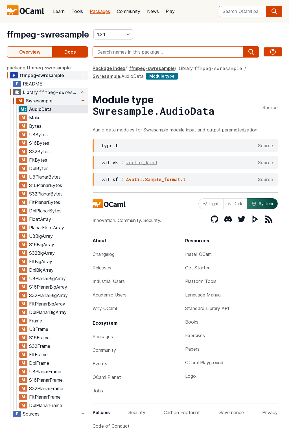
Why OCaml (105, 308)
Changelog (104, 254)
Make (35, 117)
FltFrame (38, 354)
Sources (31, 414)
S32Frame (39, 346)
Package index (109, 68)
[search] (274, 11)
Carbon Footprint (182, 412)
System (262, 203)
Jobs (98, 391)
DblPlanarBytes (45, 211)
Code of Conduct (111, 426)
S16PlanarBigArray (48, 287)
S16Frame (39, 337)
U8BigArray (41, 236)
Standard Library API (207, 308)
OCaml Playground (204, 362)
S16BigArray (41, 244)
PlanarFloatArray (46, 227)
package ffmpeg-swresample (39, 68)
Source (270, 107)
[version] (113, 34)
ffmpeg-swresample (48, 34)
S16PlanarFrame (46, 380)
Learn (59, 11)
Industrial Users (109, 281)
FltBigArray (40, 261)
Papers (192, 349)
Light (211, 203)
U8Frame (38, 329)
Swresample (39, 101)
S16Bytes (39, 143)
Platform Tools (200, 281)
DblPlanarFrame (45, 405)
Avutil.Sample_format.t (156, 179)
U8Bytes (38, 134)
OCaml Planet (107, 377)
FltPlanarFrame (45, 397)
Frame (35, 321)
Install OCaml (199, 254)
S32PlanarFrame (46, 388)
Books (191, 322)
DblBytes (39, 168)
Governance (231, 412)
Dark (235, 203)
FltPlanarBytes (44, 202)
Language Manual (203, 295)
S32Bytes (39, 151)
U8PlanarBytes (45, 177)
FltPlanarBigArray (47, 304)
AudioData (40, 109)
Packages (100, 11)
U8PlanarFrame (45, 371)
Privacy (270, 412)
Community (128, 11)
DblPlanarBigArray (48, 312)
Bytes (35, 126)
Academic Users (109, 295)
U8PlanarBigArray (47, 278)
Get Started (198, 268)
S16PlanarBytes (45, 185)
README (32, 84)
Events (100, 363)
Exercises (195, 335)
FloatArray (40, 219)
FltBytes (38, 160)
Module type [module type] (161, 76)
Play (170, 11)
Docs (70, 52)
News (153, 11)
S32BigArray (42, 253)
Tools (77, 11)
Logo (190, 376)
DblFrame (39, 363)
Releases (102, 268)
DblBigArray (41, 270)
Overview (29, 52)
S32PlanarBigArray (48, 295)
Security (136, 412)
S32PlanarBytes (46, 194)
